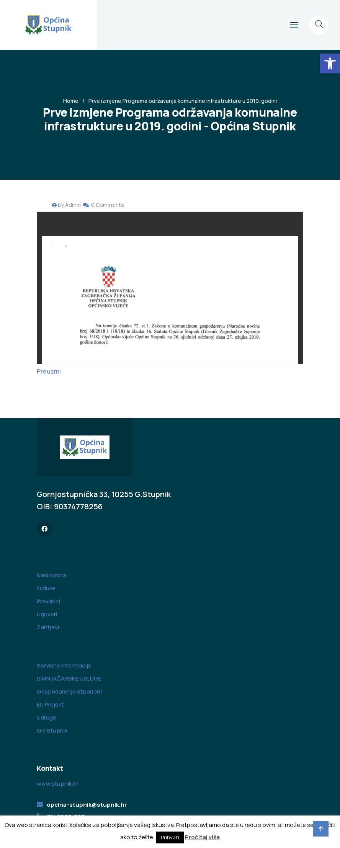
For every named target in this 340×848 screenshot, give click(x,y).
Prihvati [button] (170, 837)
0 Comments (107, 204)
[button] (330, 63)
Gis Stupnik (52, 730)
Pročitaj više (202, 837)
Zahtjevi (48, 627)
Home (70, 100)
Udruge (46, 717)
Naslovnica (51, 575)
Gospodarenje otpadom (69, 691)
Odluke (46, 588)
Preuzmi (49, 371)
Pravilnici (48, 601)
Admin (73, 204)
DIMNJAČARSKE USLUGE (69, 678)
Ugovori (47, 614)
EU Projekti (51, 704)
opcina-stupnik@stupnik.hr (87, 805)
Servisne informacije (64, 665)
